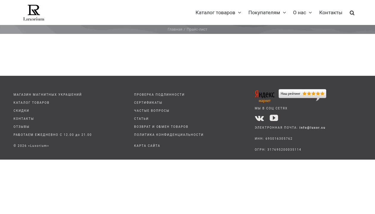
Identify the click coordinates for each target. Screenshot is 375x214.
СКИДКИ (21, 110)
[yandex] (290, 91)
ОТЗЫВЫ (21, 126)
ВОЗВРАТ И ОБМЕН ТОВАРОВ (161, 126)
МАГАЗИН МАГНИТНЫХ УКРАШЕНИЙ (47, 94)
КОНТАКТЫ (23, 118)
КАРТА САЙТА (147, 145)
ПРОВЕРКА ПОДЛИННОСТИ (159, 94)
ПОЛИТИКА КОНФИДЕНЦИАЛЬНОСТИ (169, 134)
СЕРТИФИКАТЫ (148, 102)
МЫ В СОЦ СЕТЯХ (271, 108)
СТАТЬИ (141, 118)
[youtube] (274, 118)
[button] (359, 12)
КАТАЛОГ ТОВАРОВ (31, 102)
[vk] (259, 118)
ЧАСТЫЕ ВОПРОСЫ (152, 110)
